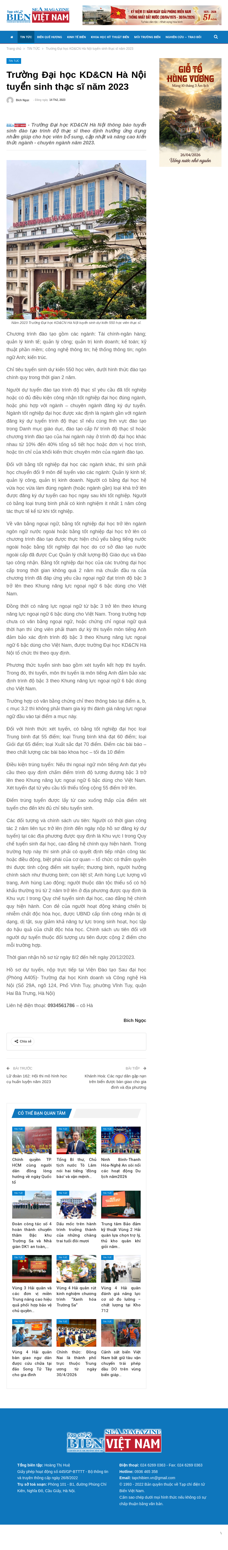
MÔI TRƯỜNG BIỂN (147, 37)
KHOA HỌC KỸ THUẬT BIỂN (110, 37)
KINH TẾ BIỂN (76, 37)
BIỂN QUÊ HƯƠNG (49, 37)
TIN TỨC (26, 37)
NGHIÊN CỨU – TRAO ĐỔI (183, 37)
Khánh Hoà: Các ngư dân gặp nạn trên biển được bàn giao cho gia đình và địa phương (115, 1090)
